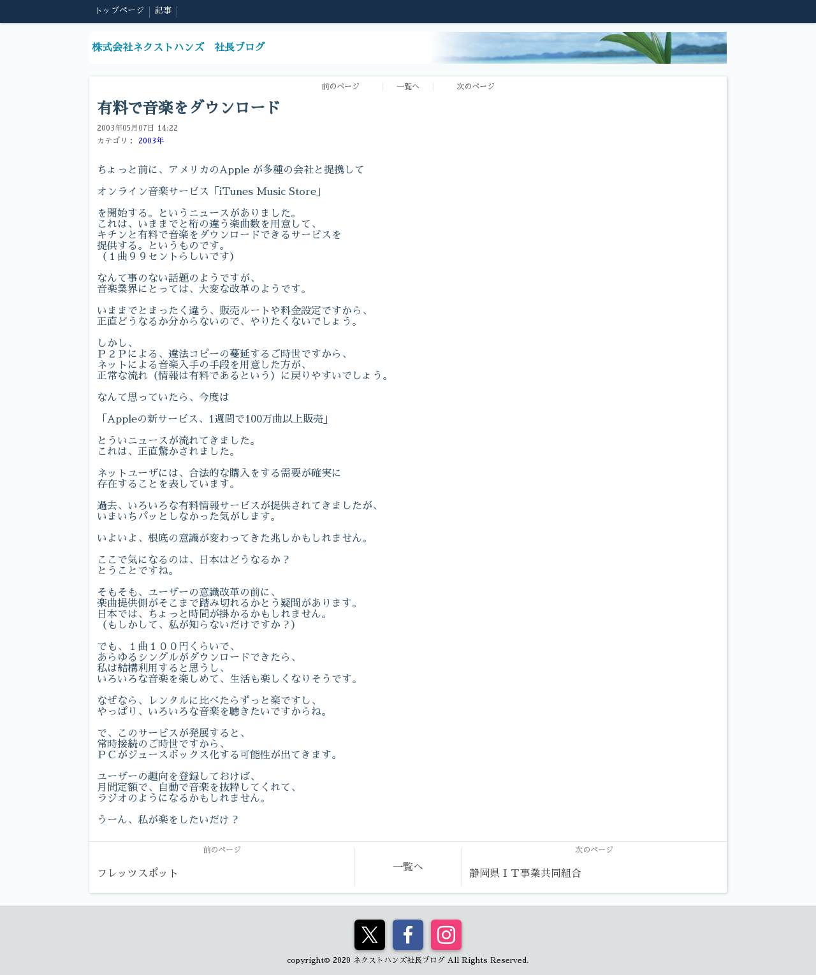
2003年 (151, 141)
